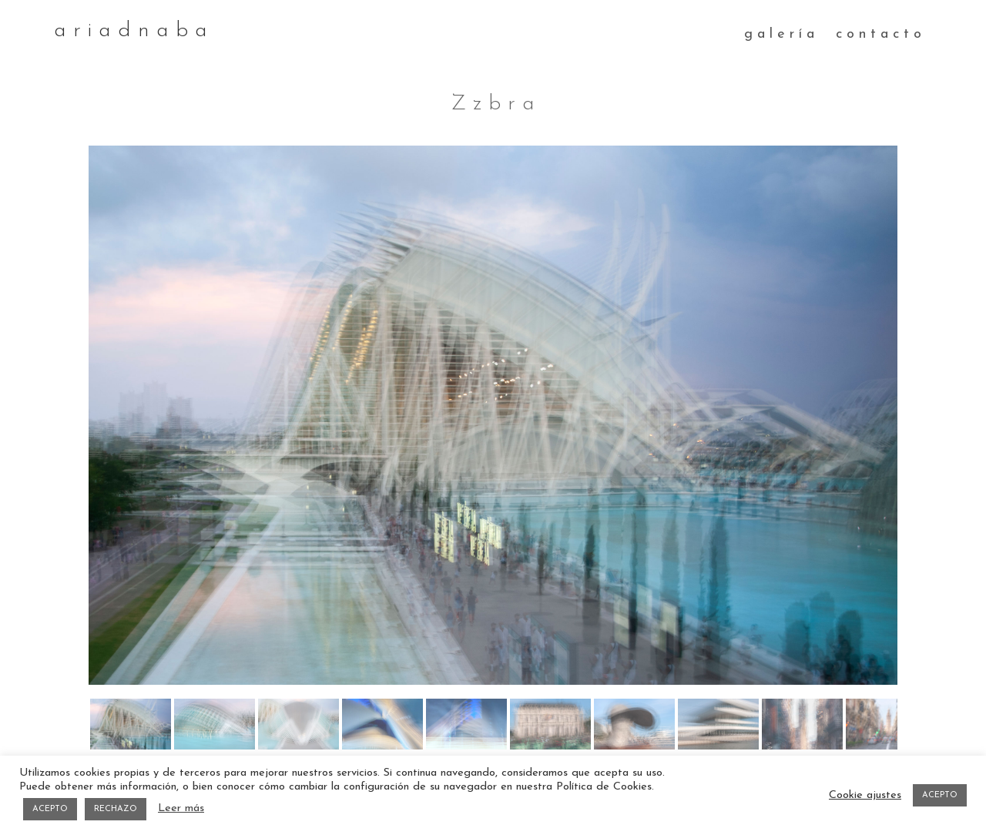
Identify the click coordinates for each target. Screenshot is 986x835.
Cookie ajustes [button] (865, 795)
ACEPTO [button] (50, 809)
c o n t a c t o (878, 34)
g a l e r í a (779, 34)
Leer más (181, 808)
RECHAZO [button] (115, 809)
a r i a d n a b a (130, 31)
